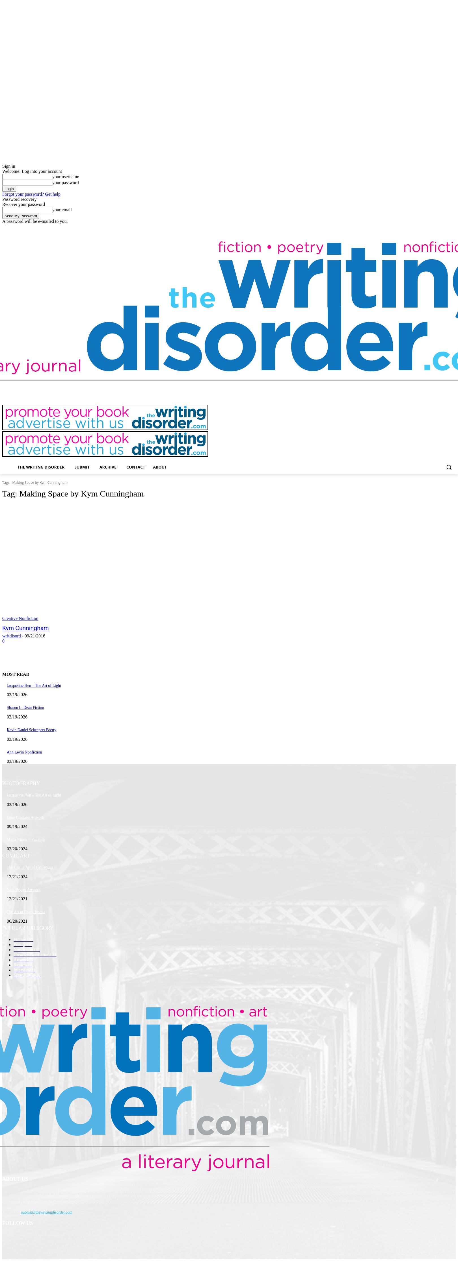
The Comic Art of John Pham (30, 867)
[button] (449, 467)
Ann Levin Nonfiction (24, 752)
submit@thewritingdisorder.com (46, 1212)
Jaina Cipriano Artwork (25, 817)
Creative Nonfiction (20, 618)
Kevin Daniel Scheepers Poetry (31, 730)
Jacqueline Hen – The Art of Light (34, 685)
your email (62, 209)
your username (65, 176)
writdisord (11, 635)
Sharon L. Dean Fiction (25, 707)
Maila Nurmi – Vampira (26, 839)
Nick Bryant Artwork (23, 890)
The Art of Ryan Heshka (26, 912)
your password (65, 182)
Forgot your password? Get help (31, 194)
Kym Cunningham (25, 628)
